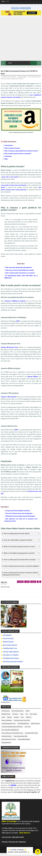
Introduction (8, 148)
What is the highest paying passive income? (19, 556)
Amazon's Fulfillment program (15, 304)
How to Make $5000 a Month (31, 736)
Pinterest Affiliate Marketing (24, 742)
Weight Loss (28, 720)
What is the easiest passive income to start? (19, 549)
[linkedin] (40, 584)
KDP (17, 324)
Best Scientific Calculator (10, 648)
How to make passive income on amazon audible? (21, 569)
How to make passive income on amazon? (17, 156)
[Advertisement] (21, 41)
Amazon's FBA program (8, 399)
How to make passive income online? (17, 536)
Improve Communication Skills (20, 739)
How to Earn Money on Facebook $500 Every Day (12, 736)
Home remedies (33, 717)
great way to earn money (10, 180)
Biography (9, 720)
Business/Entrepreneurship (17, 713)
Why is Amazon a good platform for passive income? (21, 154)
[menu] (5, 1)
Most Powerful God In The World (9, 742)
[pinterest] (38, 584)
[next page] (31, 594)
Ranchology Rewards (6, 745)
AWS (16, 432)
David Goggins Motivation (23, 726)
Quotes (21, 717)
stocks (3, 190)
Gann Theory (27, 729)
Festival (3, 720)
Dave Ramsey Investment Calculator (13, 664)
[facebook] (23, 585)
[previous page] (10, 594)
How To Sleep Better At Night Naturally (10, 732)
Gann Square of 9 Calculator (11, 658)
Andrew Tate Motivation (7, 723)
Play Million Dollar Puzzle (10, 651)
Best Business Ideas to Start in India (22, 723)
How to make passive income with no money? (20, 562)
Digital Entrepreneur (35, 726)
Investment (16, 720)
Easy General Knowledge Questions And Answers (12, 729)
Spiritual (27, 713)
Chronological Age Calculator (11, 661)
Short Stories (15, 717)
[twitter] (29, 585)
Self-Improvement (6, 713)
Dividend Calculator (8, 644)
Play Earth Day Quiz (8, 641)
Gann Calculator (7, 638)
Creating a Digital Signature (11, 654)
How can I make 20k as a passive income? (18, 543)
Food (27, 717)
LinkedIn (13, 788)
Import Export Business (7, 739)
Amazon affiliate (32, 379)
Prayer (22, 720)
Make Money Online (17, 81)
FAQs (6, 162)
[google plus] (34, 585)
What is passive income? (12, 151)
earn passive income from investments (13, 188)
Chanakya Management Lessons (9, 726)
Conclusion (8, 159)
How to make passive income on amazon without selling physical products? (20, 576)
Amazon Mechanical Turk (9, 350)
